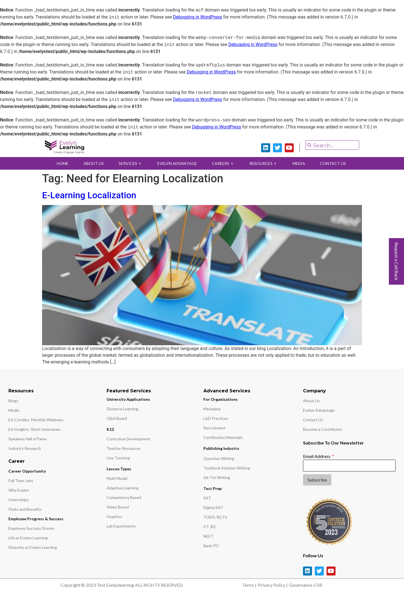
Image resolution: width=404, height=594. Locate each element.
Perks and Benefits (25, 509)
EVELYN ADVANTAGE (177, 163)
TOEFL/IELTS (215, 517)
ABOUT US (92, 163)
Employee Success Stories (31, 528)
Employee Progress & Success (35, 518)
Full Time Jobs (20, 480)
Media (13, 410)
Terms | (249, 585)
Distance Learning (122, 408)
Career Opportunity (27, 471)
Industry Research (24, 448)
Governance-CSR (305, 585)
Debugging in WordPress (197, 17)
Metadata (212, 408)
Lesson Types (119, 468)
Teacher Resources (124, 448)
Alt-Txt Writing (216, 477)
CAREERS (223, 163)
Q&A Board (117, 418)
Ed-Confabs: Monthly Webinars (35, 419)
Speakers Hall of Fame (27, 438)
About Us (311, 400)
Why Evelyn (18, 490)
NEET (208, 536)
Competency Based (124, 497)
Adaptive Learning (123, 487)
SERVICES (130, 163)
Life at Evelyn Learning (28, 537)
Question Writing (218, 458)
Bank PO (211, 545)
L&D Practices (215, 418)
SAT (207, 498)
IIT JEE (209, 526)
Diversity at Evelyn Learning (32, 547)
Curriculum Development (128, 438)
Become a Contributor (322, 429)
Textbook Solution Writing (226, 468)
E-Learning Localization (89, 195)
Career (16, 461)
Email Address (317, 456)
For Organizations (220, 399)
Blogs (13, 400)
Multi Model (117, 478)
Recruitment (214, 427)
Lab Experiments (121, 526)
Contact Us (313, 419)
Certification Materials (223, 437)
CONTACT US (334, 163)
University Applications (128, 399)
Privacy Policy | (273, 585)
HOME (61, 163)
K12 (110, 429)
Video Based (118, 507)
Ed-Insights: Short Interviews (34, 429)
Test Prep (212, 488)
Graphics (114, 516)
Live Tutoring (118, 457)
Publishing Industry (221, 448)
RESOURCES (264, 163)
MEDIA (299, 163)
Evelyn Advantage (319, 410)
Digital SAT (213, 507)
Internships (18, 499)
